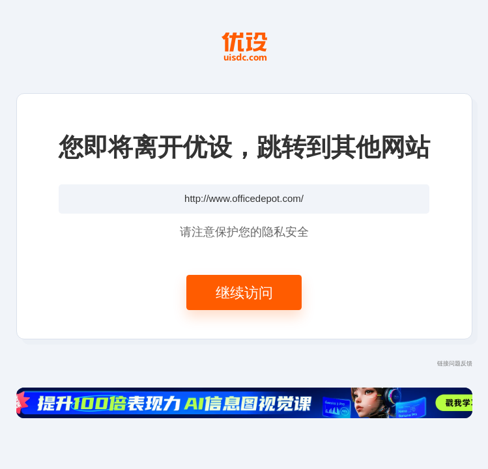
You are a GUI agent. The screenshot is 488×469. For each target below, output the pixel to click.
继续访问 (244, 292)
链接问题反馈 (454, 363)
